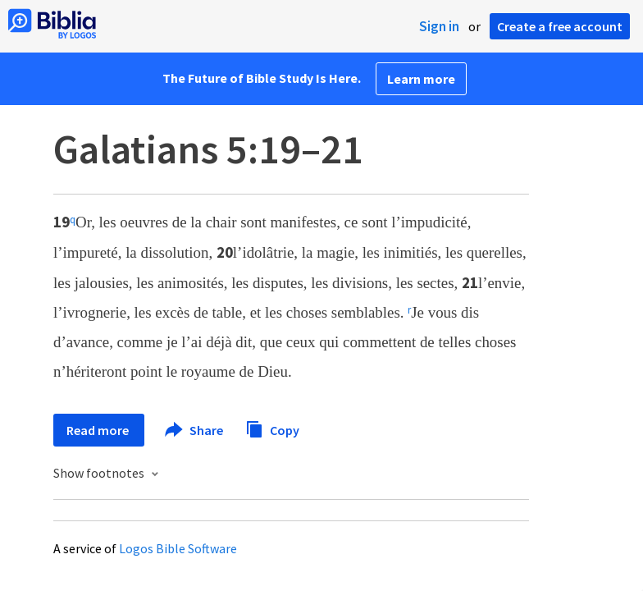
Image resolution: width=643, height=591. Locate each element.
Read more (98, 430)
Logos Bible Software (178, 548)
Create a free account (559, 26)
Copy (272, 428)
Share (195, 430)
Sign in (439, 26)
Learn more (421, 79)
